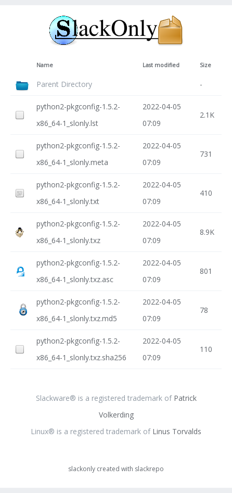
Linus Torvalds (176, 431)
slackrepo (149, 468)
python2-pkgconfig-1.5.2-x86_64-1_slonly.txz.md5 (78, 310)
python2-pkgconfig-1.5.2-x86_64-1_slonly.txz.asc (78, 271)
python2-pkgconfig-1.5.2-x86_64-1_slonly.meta (78, 154)
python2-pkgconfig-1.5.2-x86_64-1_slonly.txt (78, 193)
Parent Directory (64, 84)
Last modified (161, 65)
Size (205, 65)
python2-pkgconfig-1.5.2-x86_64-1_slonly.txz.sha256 (81, 349)
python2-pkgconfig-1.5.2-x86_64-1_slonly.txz (78, 232)
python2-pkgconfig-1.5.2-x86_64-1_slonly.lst (78, 115)
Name (44, 65)
